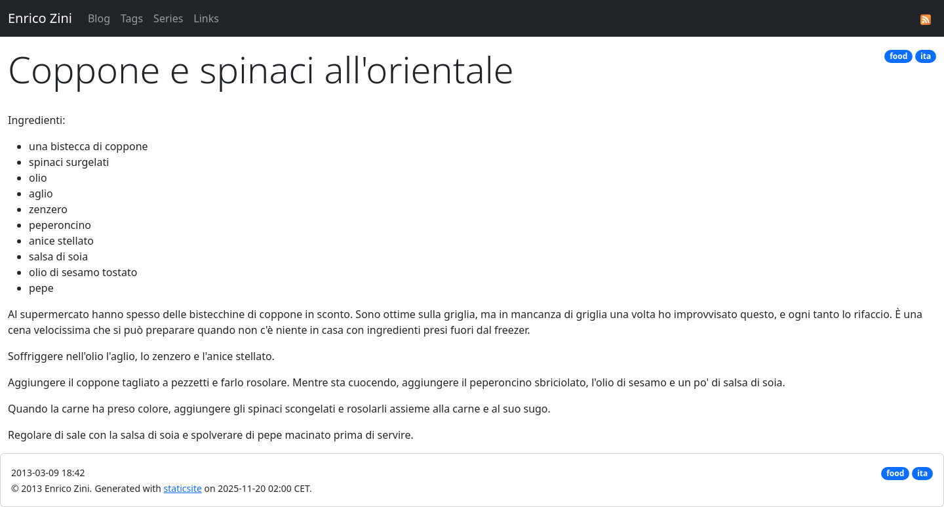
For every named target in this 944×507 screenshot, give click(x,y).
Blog (99, 18)
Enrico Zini (40, 18)
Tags (132, 18)
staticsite (183, 488)
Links (206, 18)
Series (168, 18)
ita (925, 56)
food (898, 56)
